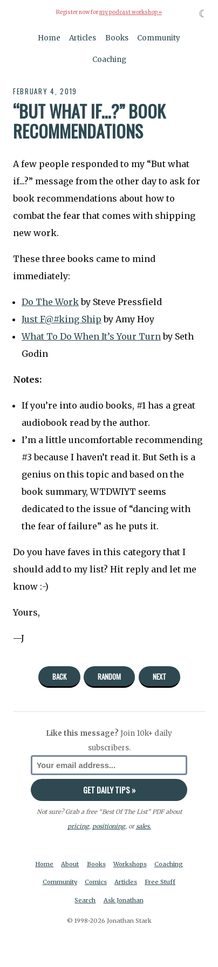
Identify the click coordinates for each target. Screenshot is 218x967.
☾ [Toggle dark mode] (203, 13)
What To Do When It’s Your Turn (91, 336)
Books (116, 38)
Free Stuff (160, 882)
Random (109, 676)
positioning (108, 826)
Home (49, 38)
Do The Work (50, 301)
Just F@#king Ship (61, 319)
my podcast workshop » (130, 12)
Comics (96, 882)
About (70, 864)
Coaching (109, 59)
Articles (82, 38)
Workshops (130, 864)
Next (159, 676)
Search (85, 900)
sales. (143, 826)
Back (59, 676)
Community (158, 38)
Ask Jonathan (124, 900)
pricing (78, 826)
